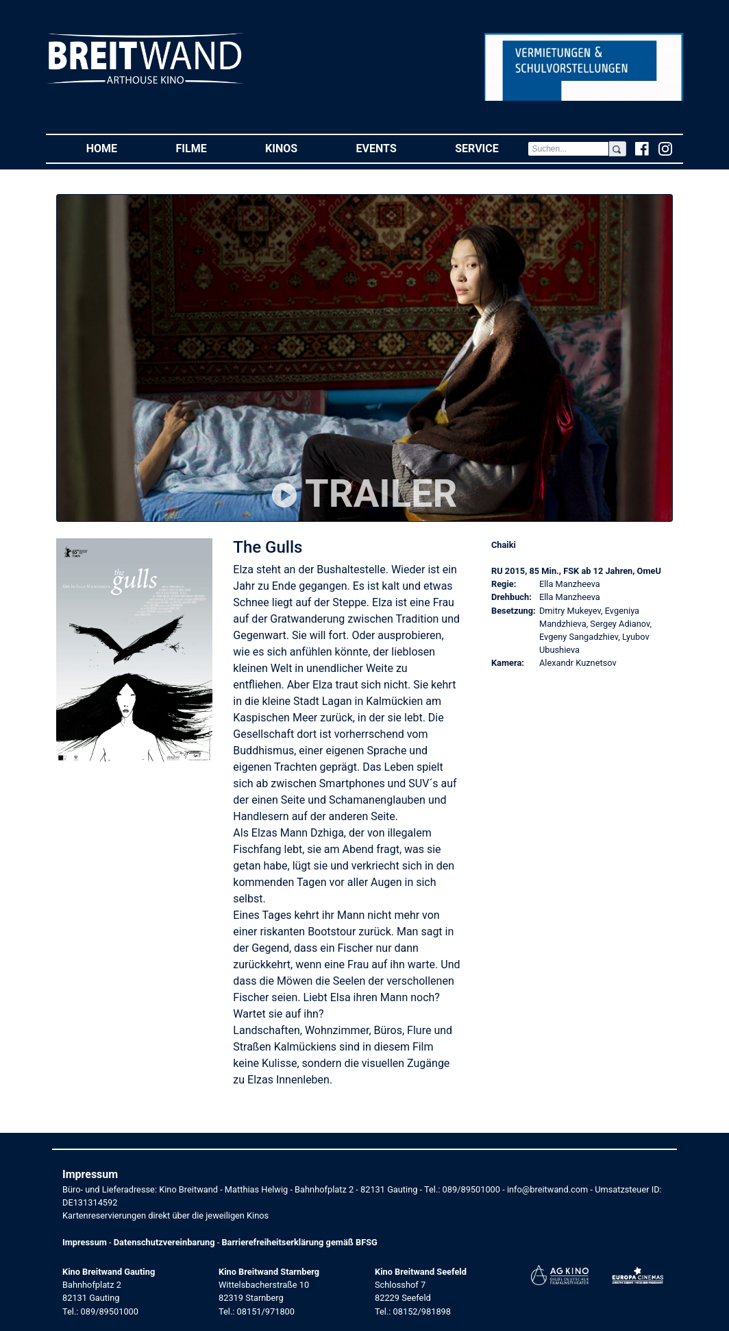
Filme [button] (206, 148)
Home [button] (116, 148)
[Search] (568, 148)
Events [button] (391, 148)
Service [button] (491, 148)
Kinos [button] (296, 148)
